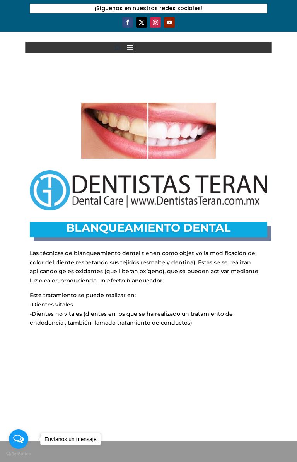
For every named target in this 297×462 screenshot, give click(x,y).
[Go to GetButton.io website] (18, 454)
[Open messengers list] (18, 439)
